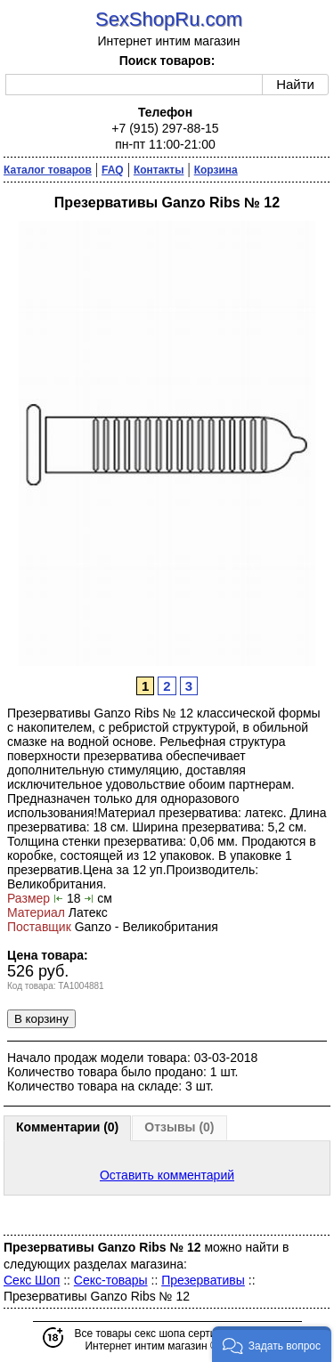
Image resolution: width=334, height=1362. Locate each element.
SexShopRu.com (168, 19)
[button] (271, 1344)
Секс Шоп (32, 1280)
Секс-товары (111, 1280)
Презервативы (203, 1280)
